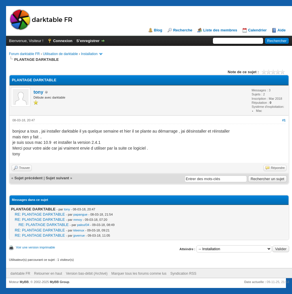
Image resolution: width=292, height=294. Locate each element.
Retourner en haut (48, 274)
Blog (158, 30)
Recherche (182, 30)
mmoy (77, 219)
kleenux (78, 230)
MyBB (24, 282)
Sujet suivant (57, 178)
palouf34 (83, 225)
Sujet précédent (28, 178)
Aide (282, 30)
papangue (80, 214)
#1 (284, 120)
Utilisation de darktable (60, 54)
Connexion (62, 41)
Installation (89, 54)
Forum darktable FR (24, 54)
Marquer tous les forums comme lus (139, 274)
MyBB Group (59, 282)
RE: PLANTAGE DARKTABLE (40, 214)
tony (38, 92)
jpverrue (79, 235)
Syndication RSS (183, 274)
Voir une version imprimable (35, 247)
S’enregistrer (87, 41)
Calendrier (257, 30)
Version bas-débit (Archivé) (86, 274)
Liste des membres (220, 30)
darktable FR (20, 274)
